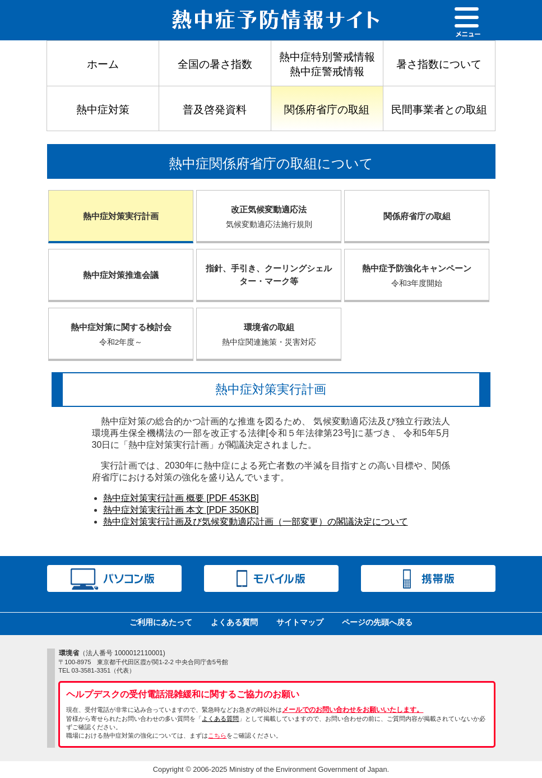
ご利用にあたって (160, 622)
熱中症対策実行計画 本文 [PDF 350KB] (181, 510)
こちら (217, 735)
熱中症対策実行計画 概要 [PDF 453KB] (181, 498)
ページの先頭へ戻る (377, 622)
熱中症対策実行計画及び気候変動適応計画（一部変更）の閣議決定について (255, 521)
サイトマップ (299, 622)
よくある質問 (234, 622)
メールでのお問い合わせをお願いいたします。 (352, 710)
